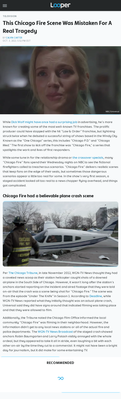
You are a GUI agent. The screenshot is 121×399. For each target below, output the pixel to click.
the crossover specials (88, 158)
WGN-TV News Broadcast (55, 332)
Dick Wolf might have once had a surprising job (44, 122)
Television (10, 16)
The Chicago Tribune (22, 273)
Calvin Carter (14, 37)
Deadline (95, 296)
